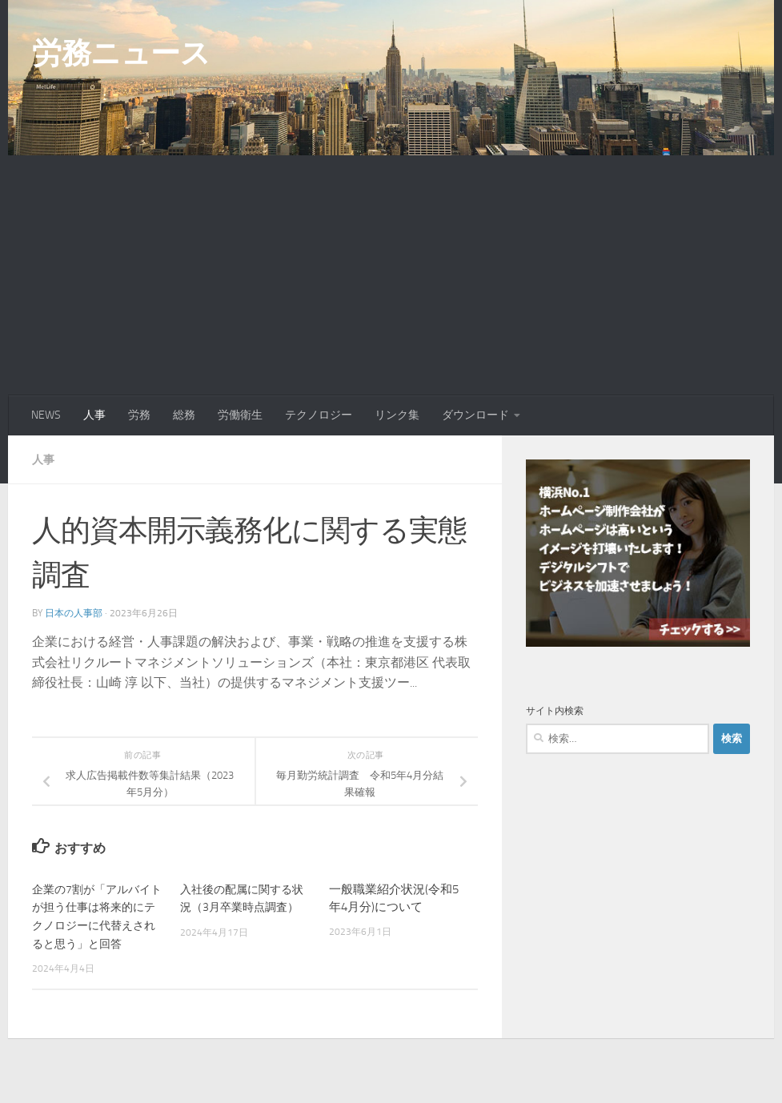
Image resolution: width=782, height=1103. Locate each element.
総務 (184, 415)
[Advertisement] (391, 275)
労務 (139, 415)
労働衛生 (240, 415)
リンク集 (397, 415)
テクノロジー (318, 415)
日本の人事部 (73, 612)
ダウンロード (475, 415)
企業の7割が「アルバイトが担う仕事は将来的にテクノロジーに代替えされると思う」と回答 (95, 924)
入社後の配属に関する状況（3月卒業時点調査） (240, 906)
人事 (94, 415)
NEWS (46, 415)
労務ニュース (121, 52)
